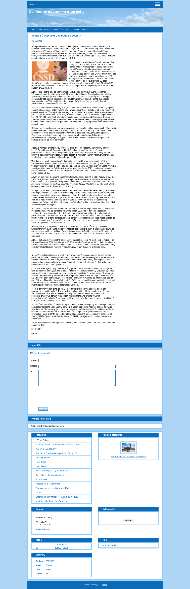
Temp (38, 492)
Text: (32, 371)
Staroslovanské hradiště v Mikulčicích (53, 488)
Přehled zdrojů (109, 545)
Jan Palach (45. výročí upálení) (50, 475)
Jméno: (33, 360)
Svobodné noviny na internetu (56, 11)
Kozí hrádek (41, 479)
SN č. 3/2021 (43, 29)
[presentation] (95, 395)
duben (58, 547)
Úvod (33, 29)
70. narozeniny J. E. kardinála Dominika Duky (57, 444)
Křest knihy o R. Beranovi (48, 483)
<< (37, 547)
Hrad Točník (41, 462)
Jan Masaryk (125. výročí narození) (52, 470)
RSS (105, 585)
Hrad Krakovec (43, 457)
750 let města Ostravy (46, 449)
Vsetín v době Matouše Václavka (51, 501)
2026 (65, 547)
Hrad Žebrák (42, 466)
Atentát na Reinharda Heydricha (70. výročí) (56, 453)
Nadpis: (33, 366)
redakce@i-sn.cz (44, 529)
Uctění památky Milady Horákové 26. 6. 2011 (57, 497)
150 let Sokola (42, 440)
